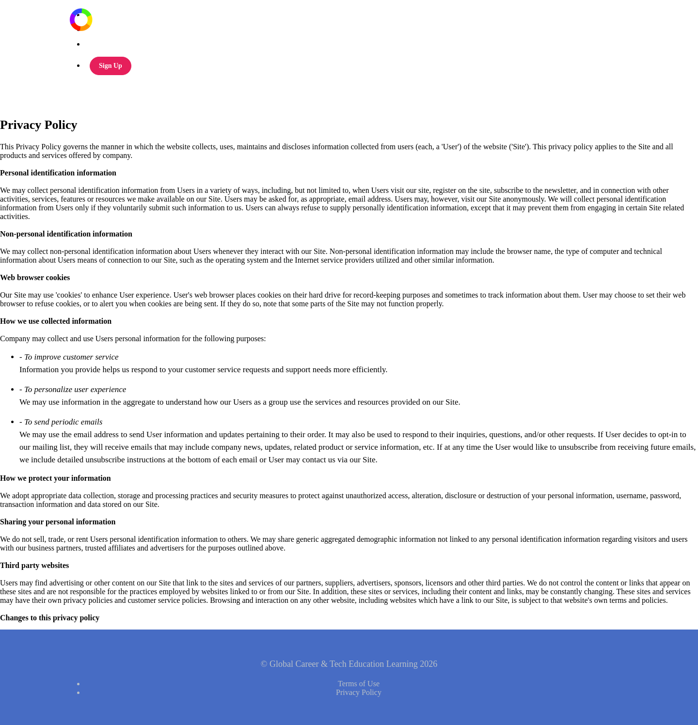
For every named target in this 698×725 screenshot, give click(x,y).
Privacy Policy (358, 692)
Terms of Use (359, 683)
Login (93, 44)
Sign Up (110, 65)
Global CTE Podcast (114, 29)
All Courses (102, 15)
